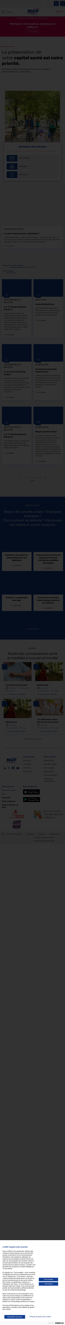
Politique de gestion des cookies (40, 1316)
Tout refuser (48, 1284)
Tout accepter (48, 1279)
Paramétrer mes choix (14, 1317)
